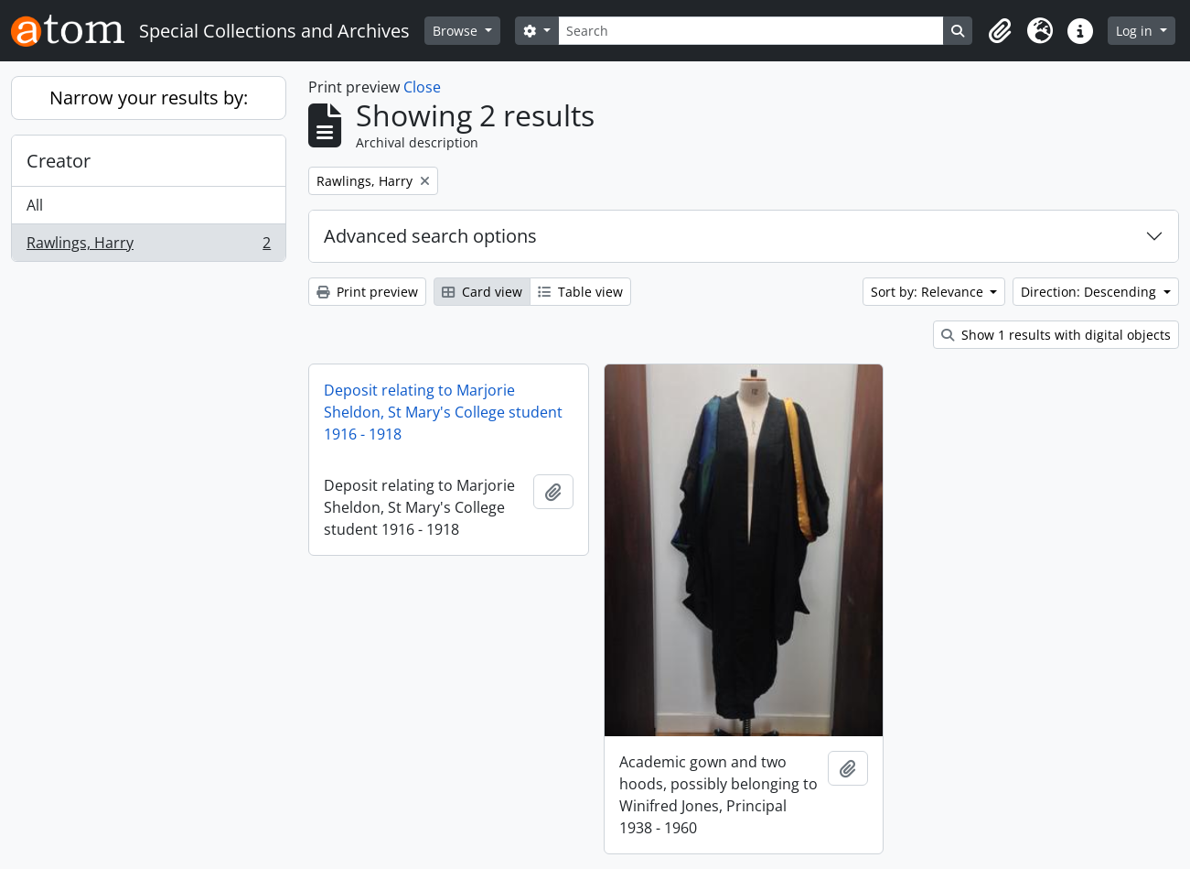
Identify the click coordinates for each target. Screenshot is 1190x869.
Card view (482, 291)
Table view (580, 291)
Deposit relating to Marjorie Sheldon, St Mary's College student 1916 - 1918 (443, 412)
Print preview (367, 291)
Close (422, 87)
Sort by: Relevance (929, 291)
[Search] (751, 30)
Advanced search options (430, 235)
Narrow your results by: (148, 97)
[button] (1000, 31)
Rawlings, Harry (148, 246)
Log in (1136, 30)
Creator (59, 160)
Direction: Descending (1090, 291)
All (35, 205)
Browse (457, 30)
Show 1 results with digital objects (1056, 334)
